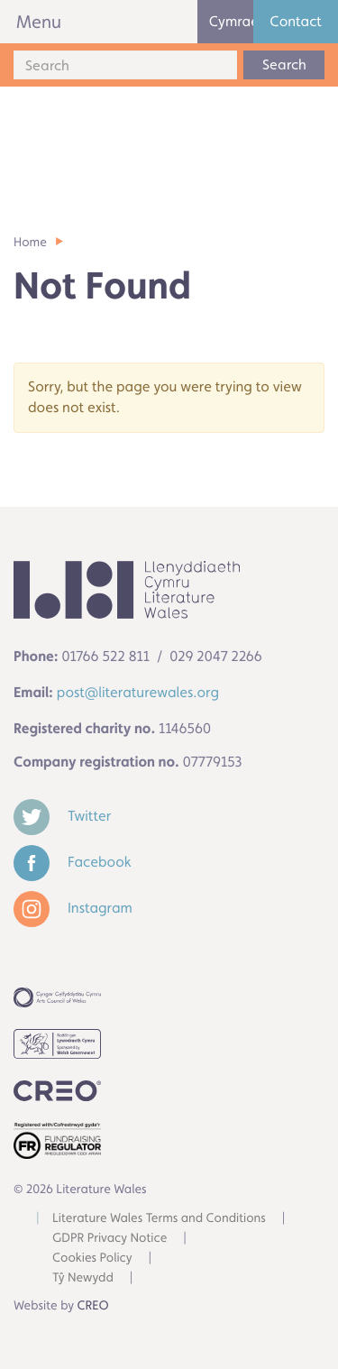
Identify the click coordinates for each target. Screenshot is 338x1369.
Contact (295, 21)
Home (30, 242)
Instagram (73, 907)
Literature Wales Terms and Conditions (159, 1218)
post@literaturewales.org (138, 692)
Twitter (62, 815)
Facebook (73, 861)
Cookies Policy (92, 1258)
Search (284, 64)
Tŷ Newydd (83, 1278)
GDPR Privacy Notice (109, 1238)
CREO (93, 1306)
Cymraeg (231, 21)
